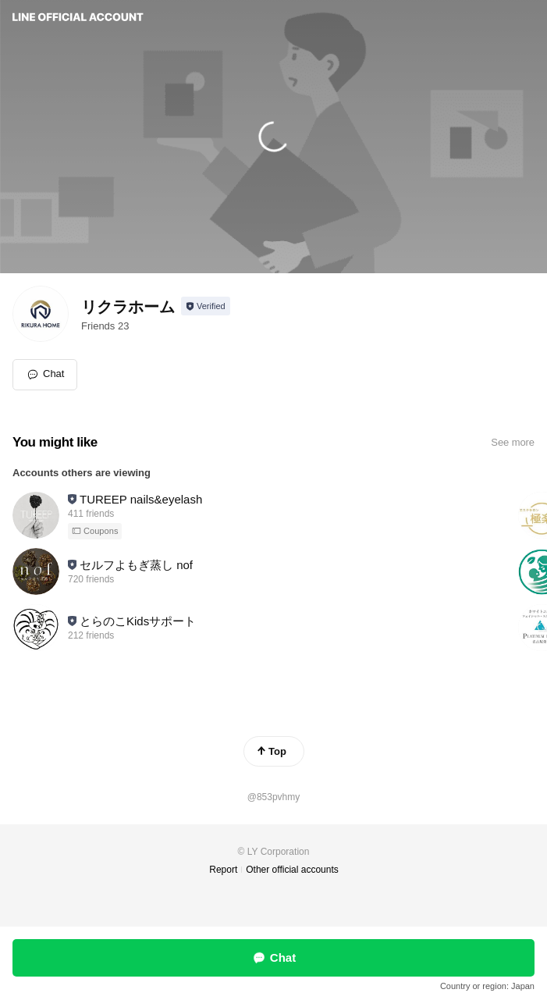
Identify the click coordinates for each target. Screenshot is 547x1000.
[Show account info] (205, 306)
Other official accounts (292, 869)
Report (223, 869)
